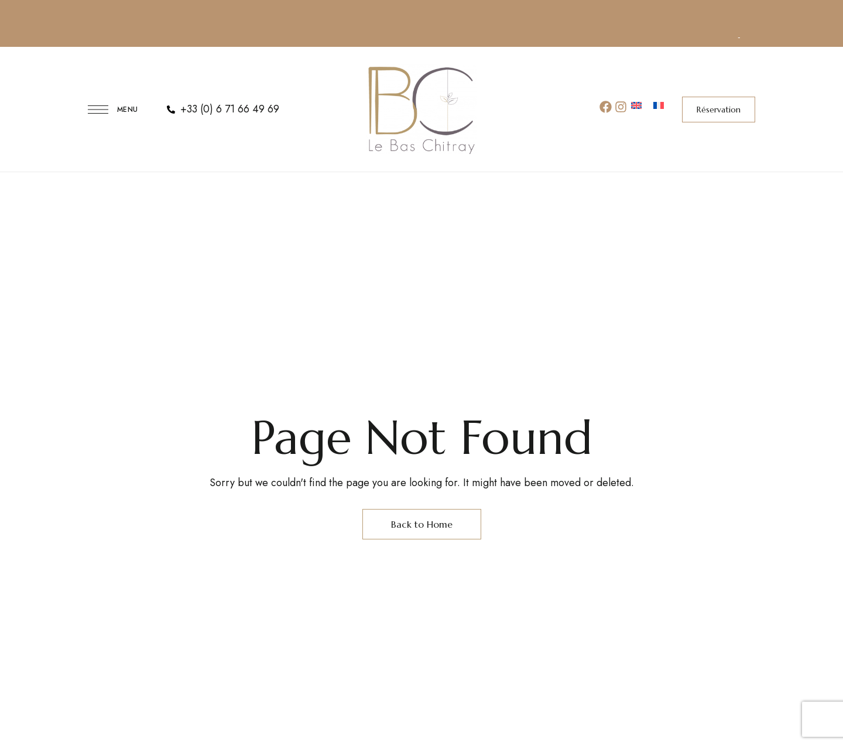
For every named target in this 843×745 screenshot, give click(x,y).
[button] (718, 109)
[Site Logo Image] (421, 109)
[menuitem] (636, 106)
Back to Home (422, 524)
